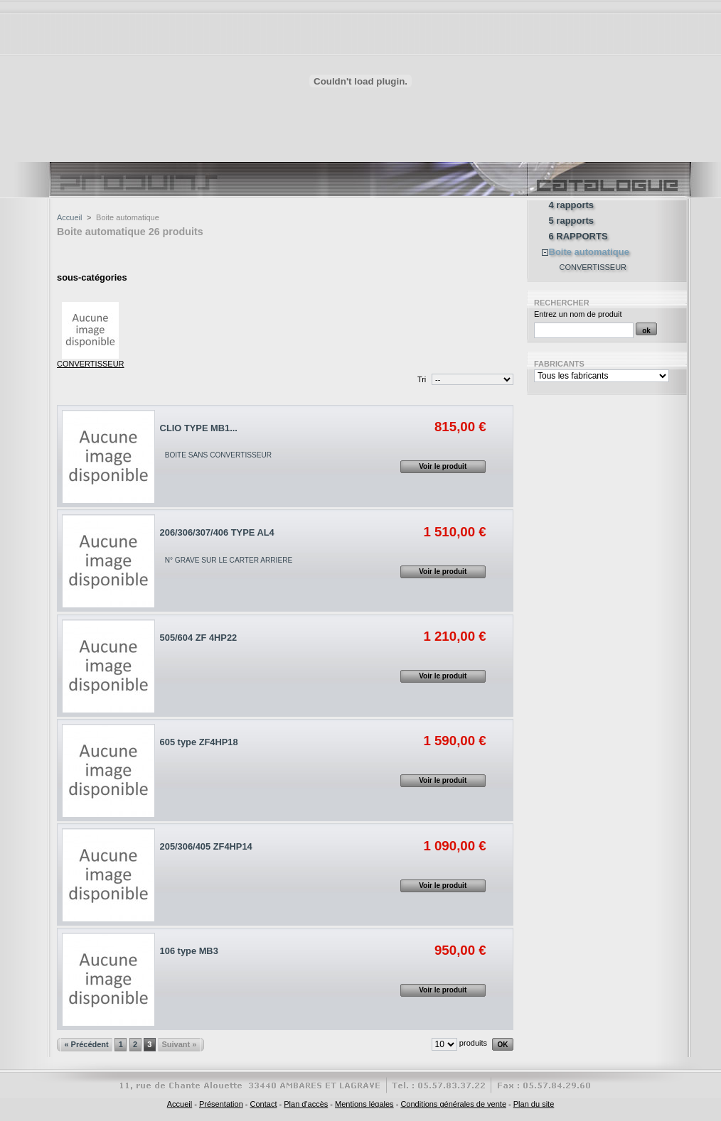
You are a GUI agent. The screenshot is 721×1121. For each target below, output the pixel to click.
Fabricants (559, 363)
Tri (421, 379)
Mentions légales (364, 1104)
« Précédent (86, 1044)
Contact (263, 1104)
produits (473, 1043)
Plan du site (533, 1104)
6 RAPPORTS (578, 237)
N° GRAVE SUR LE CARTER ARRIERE (229, 560)
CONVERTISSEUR (90, 363)
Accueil (69, 217)
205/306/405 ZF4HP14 (206, 846)
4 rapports (571, 205)
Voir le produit (442, 466)
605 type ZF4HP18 (199, 742)
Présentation (221, 1104)
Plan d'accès (306, 1104)
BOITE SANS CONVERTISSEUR (218, 455)
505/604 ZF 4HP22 (198, 637)
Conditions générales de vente (453, 1104)
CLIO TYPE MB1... (198, 428)
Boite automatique (589, 252)
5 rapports (571, 221)
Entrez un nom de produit (578, 314)
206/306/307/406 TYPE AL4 (217, 532)
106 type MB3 (189, 951)
